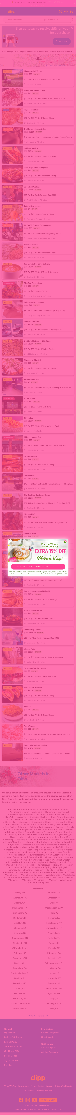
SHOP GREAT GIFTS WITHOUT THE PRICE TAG (38, 567)
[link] (38, 550)
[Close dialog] (65, 541)
